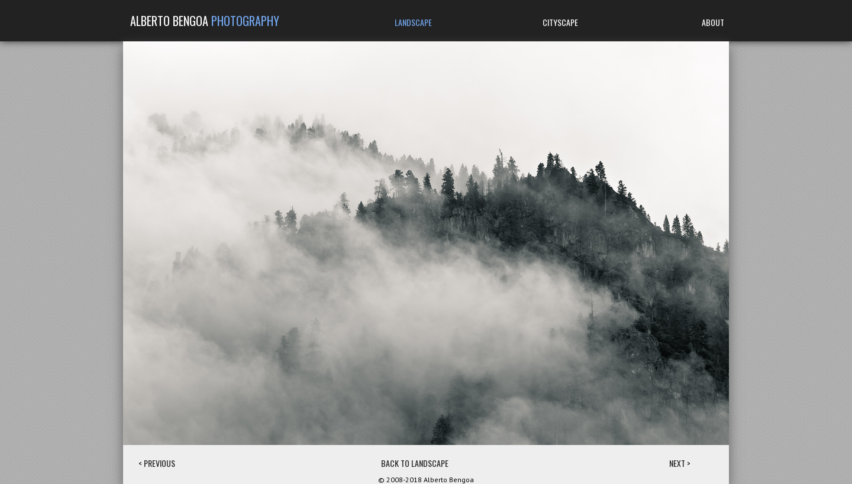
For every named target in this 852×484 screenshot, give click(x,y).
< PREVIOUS (156, 463)
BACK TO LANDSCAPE (414, 463)
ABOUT (713, 22)
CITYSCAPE (560, 22)
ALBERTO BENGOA (204, 21)
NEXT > (679, 463)
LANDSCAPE (413, 22)
